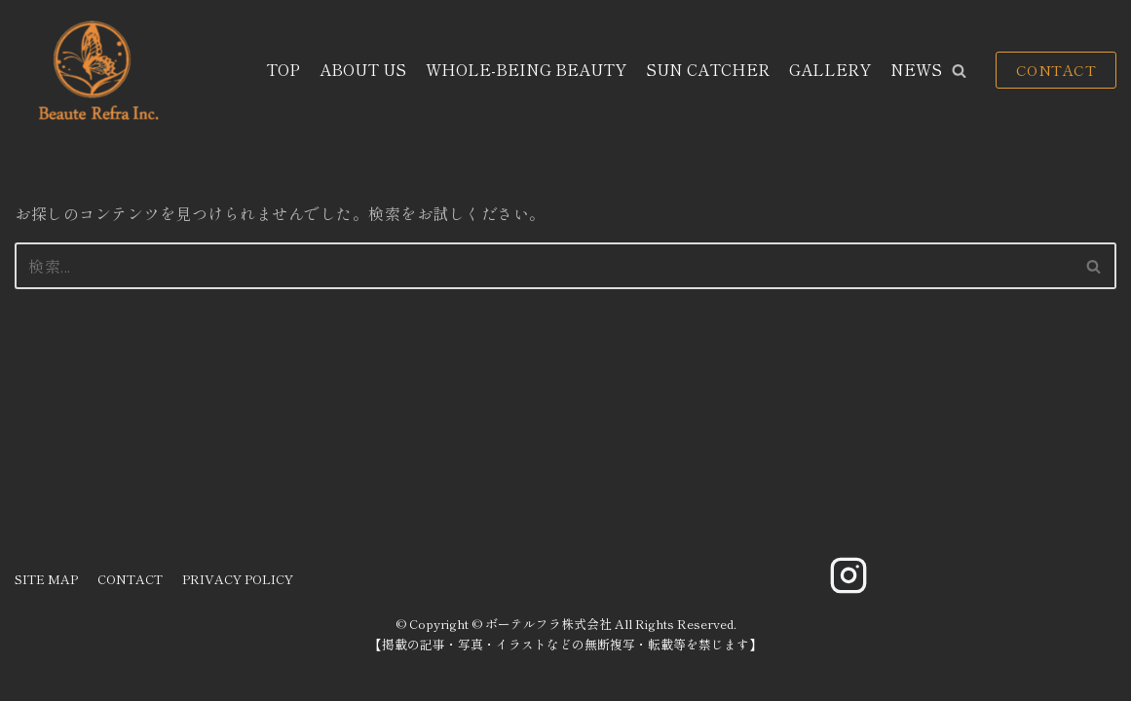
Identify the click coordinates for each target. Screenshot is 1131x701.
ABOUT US (363, 69)
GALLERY (830, 69)
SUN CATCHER (708, 69)
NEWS (916, 69)
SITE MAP (46, 579)
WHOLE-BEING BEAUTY (526, 69)
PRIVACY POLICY (237, 579)
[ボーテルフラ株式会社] (96, 71)
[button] (959, 70)
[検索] (544, 265)
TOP (283, 69)
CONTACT (1056, 69)
